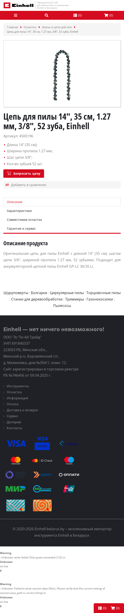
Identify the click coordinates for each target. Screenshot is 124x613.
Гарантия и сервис (21, 228)
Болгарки (39, 292)
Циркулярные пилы (67, 292)
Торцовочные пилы (103, 292)
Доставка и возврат (22, 410)
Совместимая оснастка (24, 220)
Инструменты (18, 386)
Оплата (12, 404)
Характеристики (19, 211)
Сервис (12, 416)
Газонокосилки (100, 299)
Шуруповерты (16, 292)
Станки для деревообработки (37, 299)
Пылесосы (62, 305)
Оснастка (14, 392)
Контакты (14, 428)
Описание (14, 202)
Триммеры (74, 299)
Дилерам (14, 422)
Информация (17, 398)
